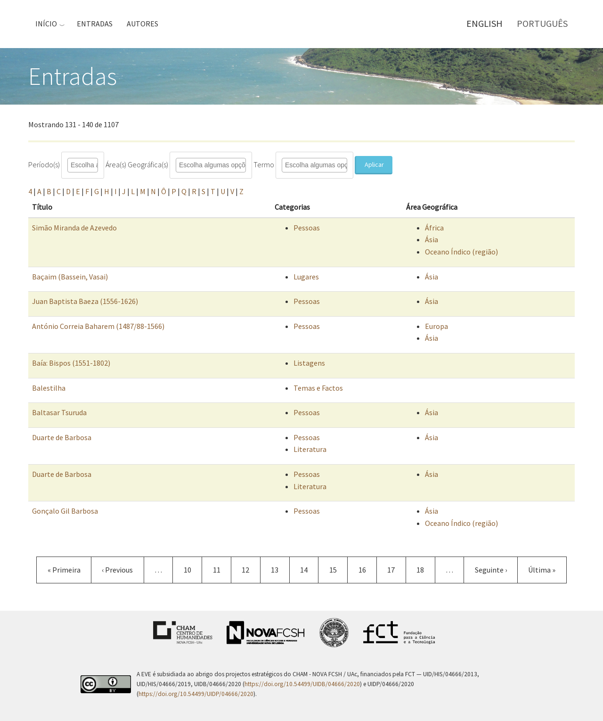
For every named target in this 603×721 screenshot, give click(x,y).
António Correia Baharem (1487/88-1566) (98, 326)
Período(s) (44, 164)
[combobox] (90, 165)
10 (193, 569)
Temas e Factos (318, 388)
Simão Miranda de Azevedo (74, 227)
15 (338, 569)
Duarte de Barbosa (61, 437)
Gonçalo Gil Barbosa (65, 511)
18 (425, 569)
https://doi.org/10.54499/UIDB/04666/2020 (302, 684)
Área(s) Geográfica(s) (137, 164)
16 (368, 569)
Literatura (309, 449)
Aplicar (374, 164)
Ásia (431, 239)
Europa (436, 326)
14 (309, 574)
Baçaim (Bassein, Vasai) (70, 276)
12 (251, 569)
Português (542, 23)
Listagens (309, 363)
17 (396, 569)
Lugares (306, 276)
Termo (263, 164)
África (434, 227)
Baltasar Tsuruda (59, 412)
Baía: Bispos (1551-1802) (71, 363)
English (484, 23)
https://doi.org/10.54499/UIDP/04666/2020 (196, 694)
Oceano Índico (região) (461, 251)
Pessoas (306, 227)
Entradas (95, 23)
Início (46, 23)
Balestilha (48, 388)
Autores (142, 23)
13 (280, 569)
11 (222, 569)
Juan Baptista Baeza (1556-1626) (85, 301)
